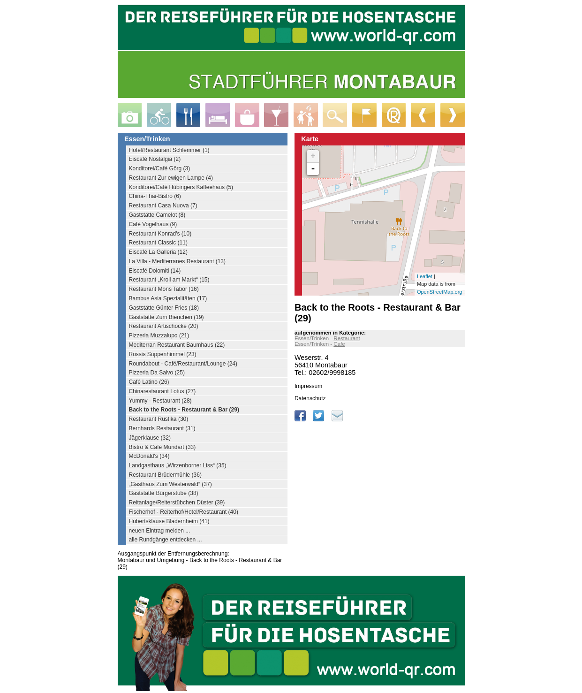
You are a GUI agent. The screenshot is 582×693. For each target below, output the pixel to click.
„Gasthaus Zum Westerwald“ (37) (170, 484)
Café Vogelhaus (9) (153, 224)
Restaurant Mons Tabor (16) (164, 289)
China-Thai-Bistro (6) (155, 196)
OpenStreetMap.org (439, 292)
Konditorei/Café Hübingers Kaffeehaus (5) (181, 187)
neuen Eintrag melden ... (159, 530)
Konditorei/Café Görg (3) (159, 168)
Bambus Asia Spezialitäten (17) (168, 298)
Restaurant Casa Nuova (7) (163, 205)
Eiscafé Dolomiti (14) (155, 270)
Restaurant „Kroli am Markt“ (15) (169, 279)
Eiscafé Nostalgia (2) (155, 159)
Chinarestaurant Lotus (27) (162, 391)
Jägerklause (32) (150, 437)
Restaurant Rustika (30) (159, 419)
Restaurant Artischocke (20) (163, 326)
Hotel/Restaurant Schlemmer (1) (169, 150)
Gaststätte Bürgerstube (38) (163, 493)
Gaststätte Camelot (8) (157, 215)
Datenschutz (310, 398)
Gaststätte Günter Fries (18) (164, 308)
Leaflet (424, 276)
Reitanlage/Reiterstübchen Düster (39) (177, 502)
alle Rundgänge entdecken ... (165, 539)
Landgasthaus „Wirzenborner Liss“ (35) (178, 465)
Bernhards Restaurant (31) (162, 428)
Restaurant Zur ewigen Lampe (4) (171, 178)
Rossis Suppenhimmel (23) (163, 354)
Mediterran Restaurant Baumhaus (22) (177, 345)
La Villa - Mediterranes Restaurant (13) (177, 261)
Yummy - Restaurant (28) (160, 400)
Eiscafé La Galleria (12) (158, 252)
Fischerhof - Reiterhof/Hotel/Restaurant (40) (183, 512)
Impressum (308, 386)
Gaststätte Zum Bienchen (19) (166, 317)
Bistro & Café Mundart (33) (162, 447)
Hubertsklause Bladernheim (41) (169, 521)
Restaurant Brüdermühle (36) (165, 475)
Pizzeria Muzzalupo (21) (159, 335)
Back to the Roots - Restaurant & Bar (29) (184, 409)
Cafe (339, 344)
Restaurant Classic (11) (158, 242)
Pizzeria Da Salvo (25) (157, 372)
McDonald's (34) (149, 456)
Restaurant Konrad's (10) (160, 233)
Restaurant (346, 338)
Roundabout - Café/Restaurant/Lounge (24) (183, 363)
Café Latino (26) (149, 382)
